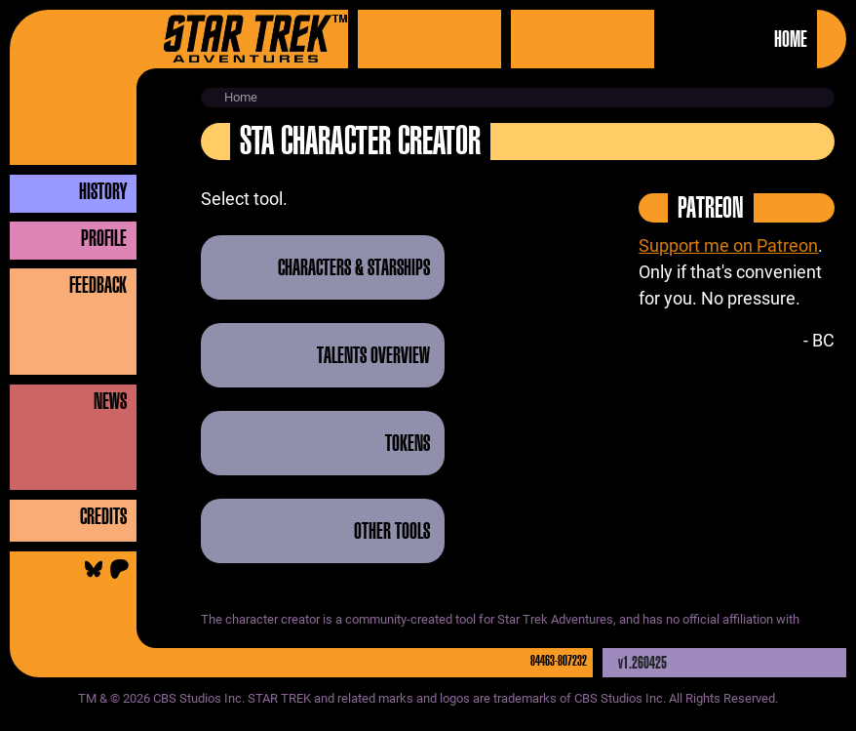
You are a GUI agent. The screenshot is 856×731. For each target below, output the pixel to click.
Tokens (407, 443)
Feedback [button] (98, 285)
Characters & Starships (354, 267)
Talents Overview (373, 355)
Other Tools (392, 531)
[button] (83, 191)
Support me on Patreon (728, 245)
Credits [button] (103, 516)
